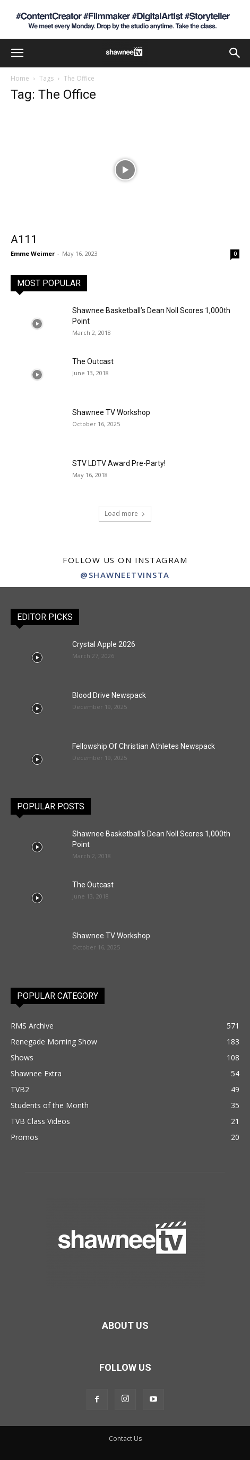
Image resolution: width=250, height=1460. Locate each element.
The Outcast (93, 361)
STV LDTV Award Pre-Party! (119, 463)
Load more (125, 513)
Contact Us (125, 1438)
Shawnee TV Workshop (111, 412)
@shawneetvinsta (125, 574)
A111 (24, 239)
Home (20, 78)
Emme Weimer (33, 253)
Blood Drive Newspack (109, 695)
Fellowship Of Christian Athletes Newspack (143, 746)
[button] (17, 53)
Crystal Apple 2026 (103, 644)
